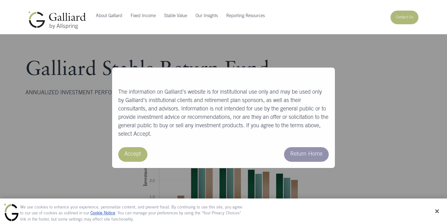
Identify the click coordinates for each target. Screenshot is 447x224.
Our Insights (207, 16)
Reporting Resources (245, 16)
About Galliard (109, 16)
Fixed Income (143, 16)
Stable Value (175, 16)
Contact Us (404, 17)
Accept (132, 154)
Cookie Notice (102, 215)
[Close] (437, 213)
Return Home (306, 154)
